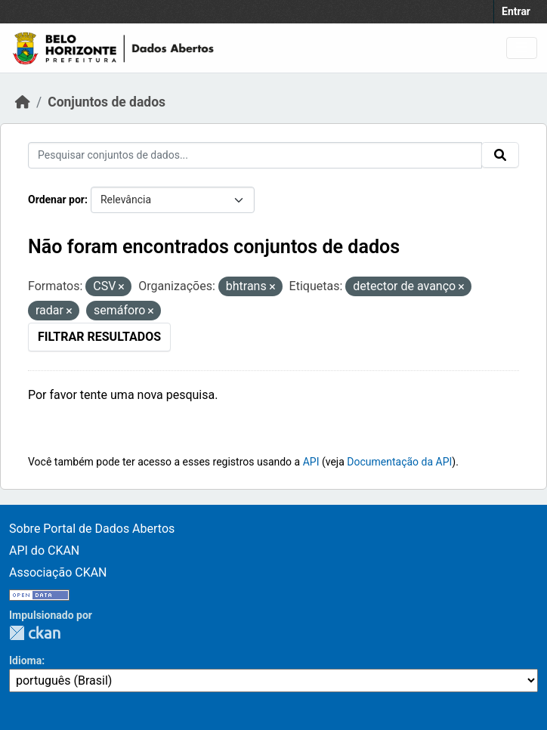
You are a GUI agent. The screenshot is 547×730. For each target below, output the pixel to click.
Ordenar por (56, 199)
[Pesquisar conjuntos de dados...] (255, 155)
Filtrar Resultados (99, 336)
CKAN (34, 633)
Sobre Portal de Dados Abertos (92, 528)
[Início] (22, 102)
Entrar (516, 11)
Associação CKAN (58, 572)
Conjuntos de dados (106, 102)
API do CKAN (44, 550)
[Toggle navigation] (521, 48)
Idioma (25, 660)
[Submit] (500, 155)
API (311, 462)
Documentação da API (399, 462)
